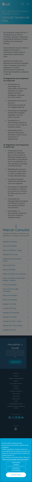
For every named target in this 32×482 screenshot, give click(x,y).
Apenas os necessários (16, 469)
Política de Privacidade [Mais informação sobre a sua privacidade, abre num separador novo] (9, 459)
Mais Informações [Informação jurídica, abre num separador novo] (23, 459)
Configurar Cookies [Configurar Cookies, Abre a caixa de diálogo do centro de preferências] (16, 463)
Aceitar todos (16, 475)
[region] (16, 460)
